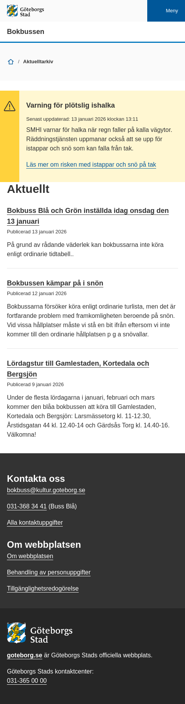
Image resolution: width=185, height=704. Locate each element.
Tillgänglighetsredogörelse (43, 588)
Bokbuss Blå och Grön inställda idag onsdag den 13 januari (88, 216)
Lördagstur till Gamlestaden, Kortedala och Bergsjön (78, 369)
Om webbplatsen (30, 556)
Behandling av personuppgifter (49, 572)
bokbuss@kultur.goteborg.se (46, 490)
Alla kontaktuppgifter (35, 522)
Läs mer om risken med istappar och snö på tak (91, 164)
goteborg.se (24, 655)
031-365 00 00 (27, 680)
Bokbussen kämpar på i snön (55, 283)
